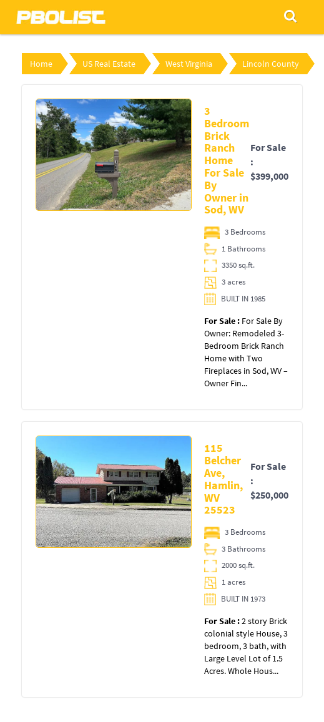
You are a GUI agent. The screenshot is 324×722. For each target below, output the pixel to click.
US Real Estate (108, 63)
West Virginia (188, 63)
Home (41, 63)
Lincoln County (270, 63)
